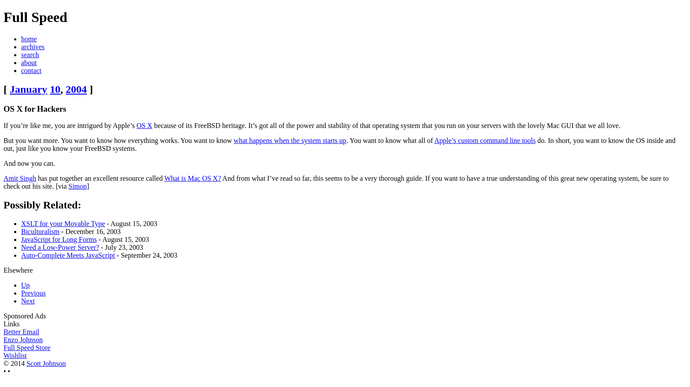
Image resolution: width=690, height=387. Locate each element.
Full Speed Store (27, 347)
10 (55, 89)
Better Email (21, 332)
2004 (76, 89)
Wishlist (15, 355)
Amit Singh (20, 178)
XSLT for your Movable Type (63, 223)
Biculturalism (40, 231)
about (29, 62)
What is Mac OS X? (192, 178)
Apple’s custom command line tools (485, 140)
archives (32, 47)
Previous (33, 293)
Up (25, 285)
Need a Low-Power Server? (60, 247)
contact (31, 70)
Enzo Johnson (23, 339)
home (29, 39)
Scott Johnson (46, 363)
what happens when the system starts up (290, 140)
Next (28, 301)
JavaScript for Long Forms (59, 239)
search (30, 54)
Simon (78, 186)
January (28, 89)
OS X (144, 125)
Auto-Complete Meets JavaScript (68, 255)
